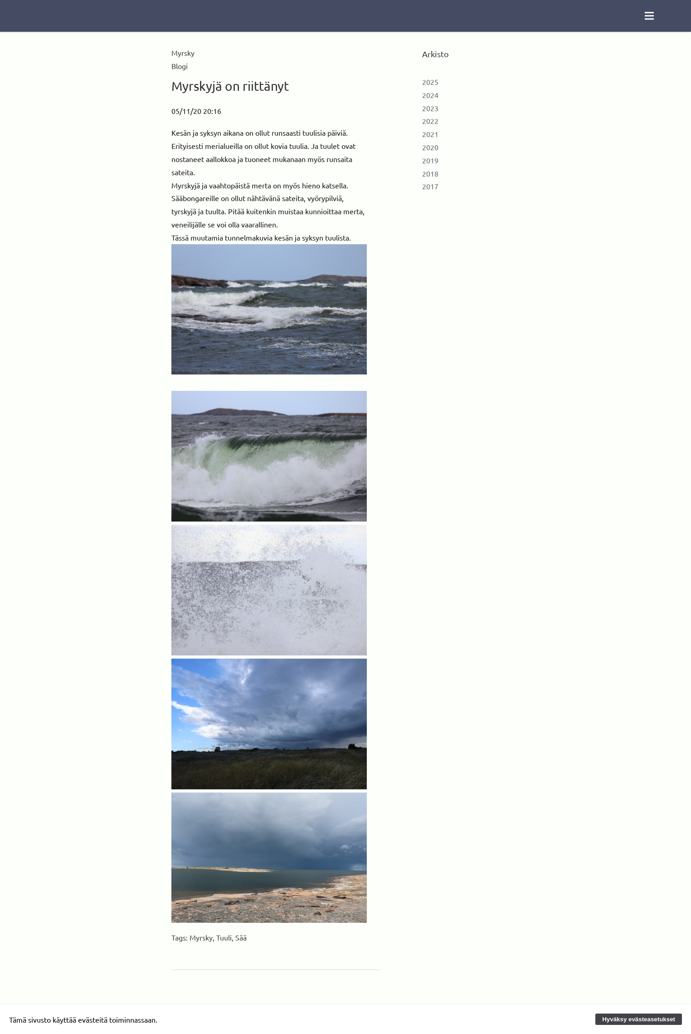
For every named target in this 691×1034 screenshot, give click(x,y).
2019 (430, 160)
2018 (430, 173)
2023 (430, 108)
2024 (430, 94)
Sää (241, 937)
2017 (430, 186)
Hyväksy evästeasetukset (638, 1019)
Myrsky (201, 937)
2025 (430, 81)
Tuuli (224, 937)
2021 (430, 133)
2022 (430, 120)
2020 (430, 147)
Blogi (179, 65)
